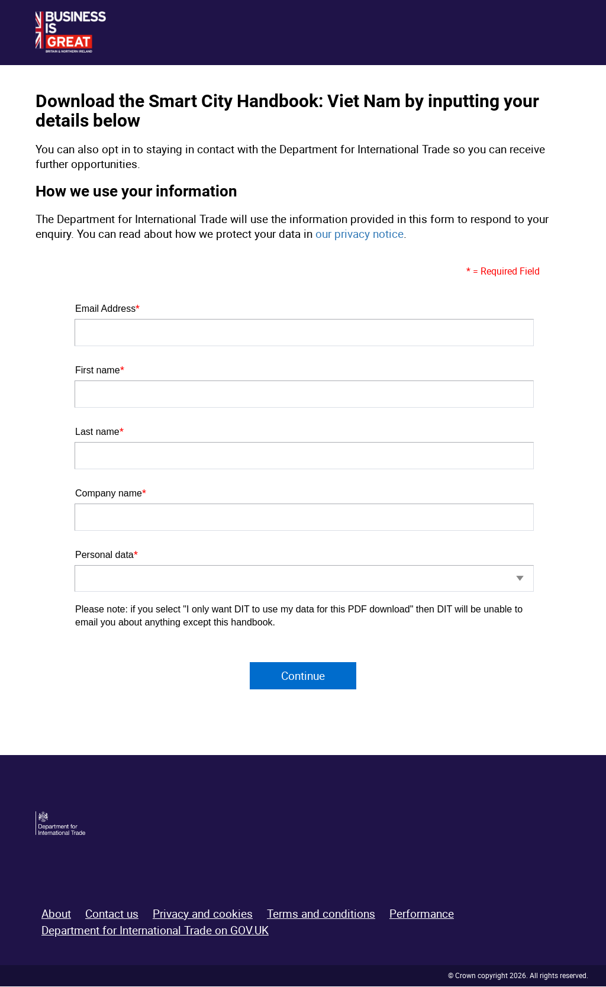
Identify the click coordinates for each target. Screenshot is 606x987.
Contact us (111, 914)
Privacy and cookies (203, 914)
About (56, 914)
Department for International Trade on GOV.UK (155, 931)
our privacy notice (359, 233)
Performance (421, 914)
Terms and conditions (321, 914)
